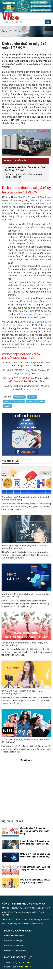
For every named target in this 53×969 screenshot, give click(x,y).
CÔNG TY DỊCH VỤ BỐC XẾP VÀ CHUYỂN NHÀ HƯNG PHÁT (24, 175)
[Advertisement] (26, 792)
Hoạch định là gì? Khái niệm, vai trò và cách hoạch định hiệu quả (24, 546)
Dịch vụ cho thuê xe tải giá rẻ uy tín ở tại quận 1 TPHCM (25, 168)
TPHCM (32, 397)
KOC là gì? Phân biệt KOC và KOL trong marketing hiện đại (22, 692)
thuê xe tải (19, 397)
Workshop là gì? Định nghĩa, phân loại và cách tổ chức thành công (25, 498)
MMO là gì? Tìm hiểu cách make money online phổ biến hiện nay (25, 595)
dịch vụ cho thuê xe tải (14, 401)
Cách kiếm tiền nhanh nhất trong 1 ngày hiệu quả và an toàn (24, 644)
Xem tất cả (25, 760)
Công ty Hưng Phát (35, 401)
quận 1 (7, 406)
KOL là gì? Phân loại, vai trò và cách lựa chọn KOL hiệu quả (25, 741)
